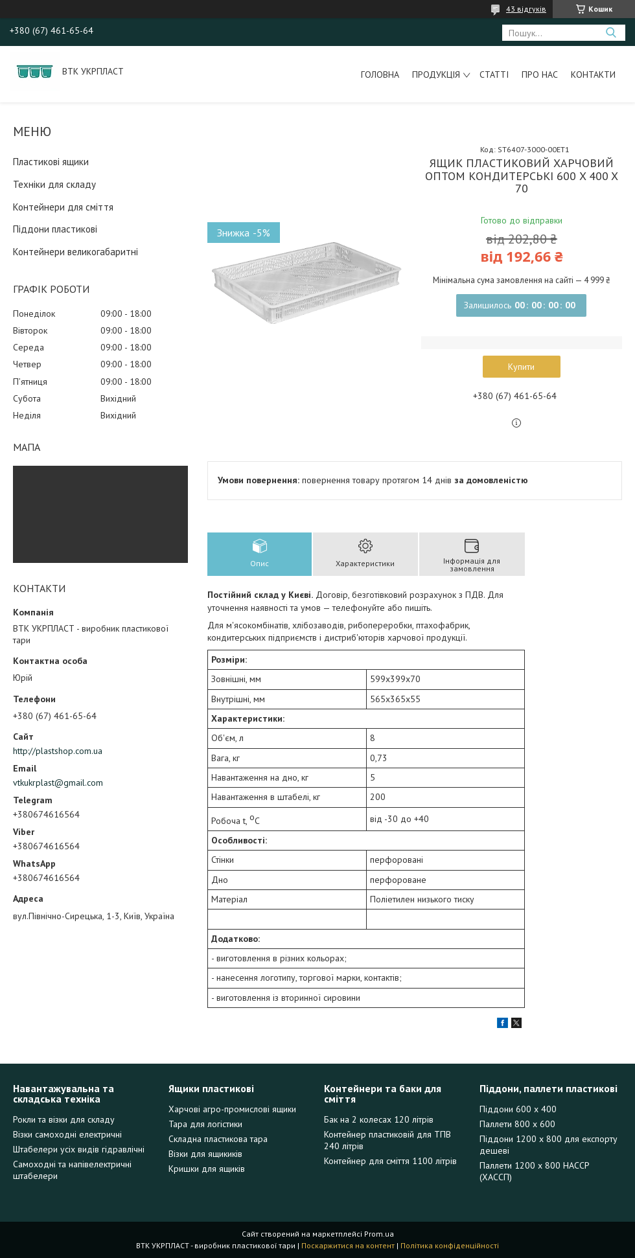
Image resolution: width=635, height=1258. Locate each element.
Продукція (436, 74)
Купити (521, 366)
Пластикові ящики (51, 161)
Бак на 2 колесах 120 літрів (378, 1119)
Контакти (593, 74)
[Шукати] (610, 33)
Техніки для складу (54, 184)
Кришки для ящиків (206, 1168)
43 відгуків (526, 9)
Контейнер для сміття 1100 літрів (390, 1161)
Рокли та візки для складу (64, 1119)
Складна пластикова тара (218, 1139)
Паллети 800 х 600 (517, 1124)
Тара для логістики (205, 1124)
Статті (494, 74)
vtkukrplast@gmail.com (58, 782)
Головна (380, 74)
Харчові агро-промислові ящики (232, 1109)
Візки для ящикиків (205, 1154)
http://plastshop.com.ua (57, 751)
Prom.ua (379, 1234)
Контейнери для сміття (63, 207)
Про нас (540, 74)
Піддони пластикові (55, 229)
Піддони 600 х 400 (518, 1109)
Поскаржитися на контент (348, 1245)
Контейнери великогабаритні (75, 252)
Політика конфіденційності (449, 1245)
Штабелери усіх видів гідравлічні (78, 1149)
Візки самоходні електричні (67, 1134)
